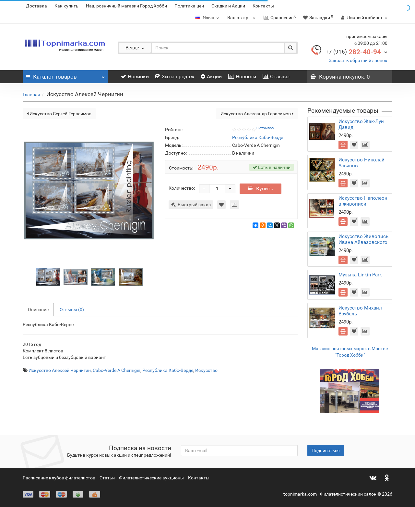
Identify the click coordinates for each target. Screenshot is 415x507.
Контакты (263, 5)
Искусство (206, 370)
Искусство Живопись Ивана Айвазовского (363, 239)
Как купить (66, 5)
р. (242, 17)
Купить (260, 188)
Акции (211, 76)
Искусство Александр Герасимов (256, 113)
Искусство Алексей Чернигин (60, 370)
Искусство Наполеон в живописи (362, 201)
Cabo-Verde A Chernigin (116, 370)
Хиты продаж (174, 76)
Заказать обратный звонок (358, 60)
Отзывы (276, 76)
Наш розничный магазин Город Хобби (126, 5)
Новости (242, 76)
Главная (31, 94)
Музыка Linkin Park (360, 275)
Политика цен (189, 5)
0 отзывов (265, 128)
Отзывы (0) (72, 309)
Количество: (182, 188)
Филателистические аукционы (151, 477)
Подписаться (326, 450)
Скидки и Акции (228, 5)
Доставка (36, 5)
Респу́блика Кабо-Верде (167, 370)
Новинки (135, 76)
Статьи (107, 477)
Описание (38, 309)
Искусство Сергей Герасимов (59, 113)
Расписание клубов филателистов (59, 477)
